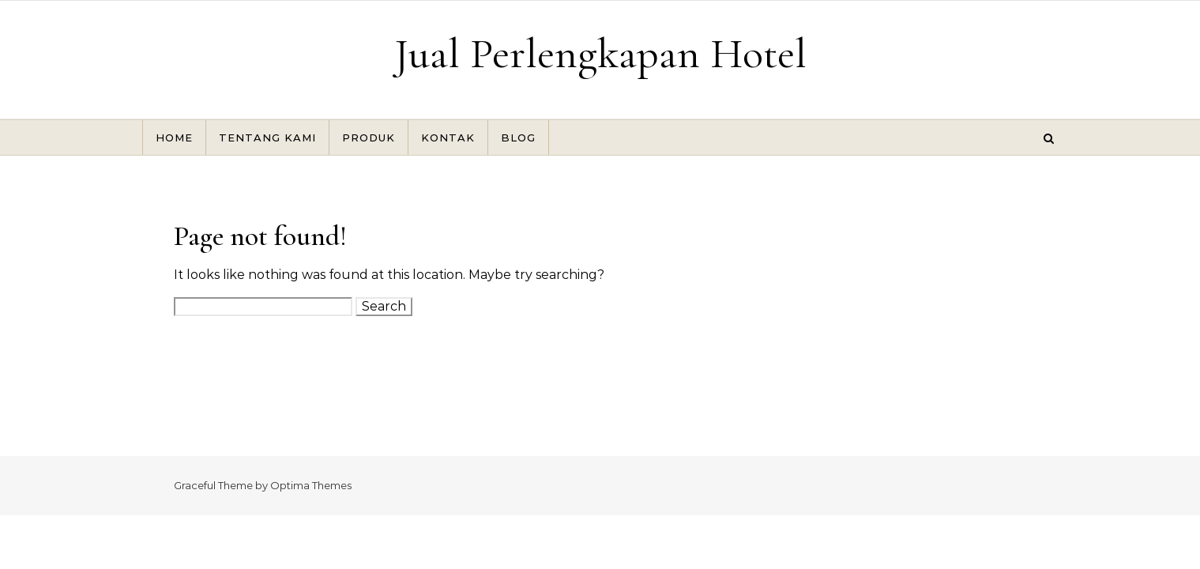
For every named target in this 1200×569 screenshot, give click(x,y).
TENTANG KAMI (267, 137)
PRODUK (368, 137)
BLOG (518, 137)
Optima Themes (311, 485)
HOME (174, 137)
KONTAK (448, 137)
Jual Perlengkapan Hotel (600, 53)
